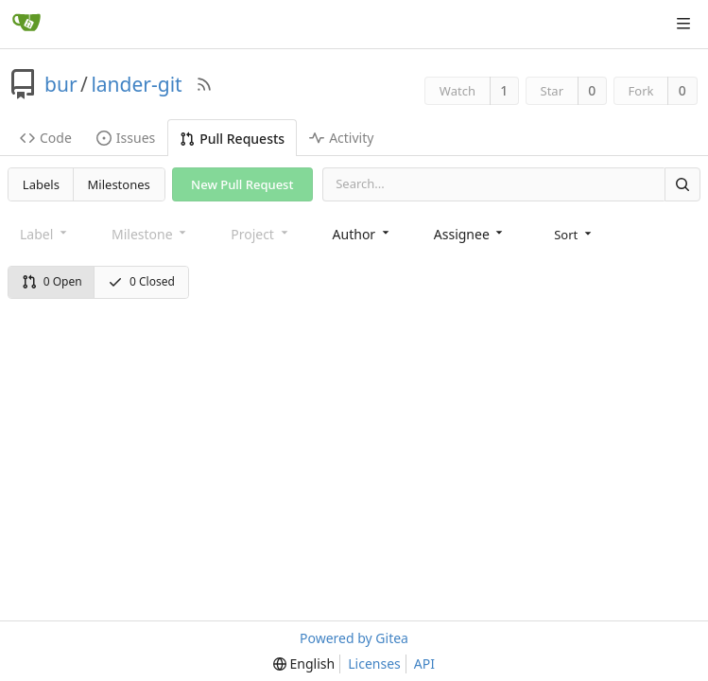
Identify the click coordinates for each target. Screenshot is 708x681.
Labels (41, 184)
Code (46, 138)
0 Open (52, 281)
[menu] (574, 234)
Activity (341, 138)
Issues (125, 138)
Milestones (119, 184)
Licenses (374, 663)
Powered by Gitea (354, 638)
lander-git (136, 84)
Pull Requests (232, 139)
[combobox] (362, 233)
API (424, 663)
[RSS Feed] (204, 84)
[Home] (26, 24)
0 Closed (141, 281)
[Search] (682, 184)
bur (61, 84)
